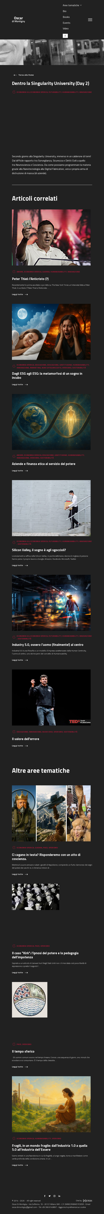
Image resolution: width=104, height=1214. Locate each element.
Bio (64, 11)
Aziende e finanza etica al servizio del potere (43, 463)
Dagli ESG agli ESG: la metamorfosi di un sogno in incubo (47, 375)
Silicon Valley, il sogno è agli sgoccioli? (39, 549)
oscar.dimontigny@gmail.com (24, 1207)
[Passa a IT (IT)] (65, 36)
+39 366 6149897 (49, 1207)
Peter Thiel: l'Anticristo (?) (30, 278)
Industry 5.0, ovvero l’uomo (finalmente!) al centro (47, 644)
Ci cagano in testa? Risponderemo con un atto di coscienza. (46, 856)
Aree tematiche (71, 5)
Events (66, 23)
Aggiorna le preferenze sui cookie (72, 1207)
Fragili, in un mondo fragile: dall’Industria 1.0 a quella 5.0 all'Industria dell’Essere (49, 1147)
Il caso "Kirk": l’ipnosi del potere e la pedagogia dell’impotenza (45, 955)
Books (66, 17)
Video (66, 28)
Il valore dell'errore (25, 738)
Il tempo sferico (23, 1051)
